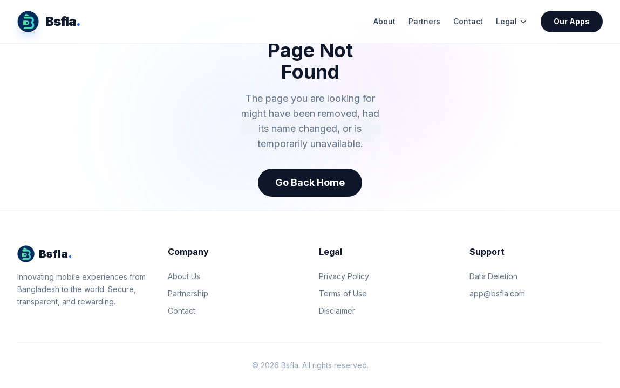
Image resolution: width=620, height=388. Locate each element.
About (384, 21)
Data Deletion (493, 276)
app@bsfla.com (497, 293)
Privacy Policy (344, 276)
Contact (468, 21)
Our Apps (572, 21)
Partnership (188, 293)
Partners (424, 21)
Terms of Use (343, 293)
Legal (512, 21)
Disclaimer (337, 310)
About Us (184, 276)
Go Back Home (310, 182)
